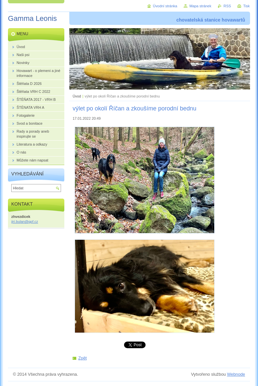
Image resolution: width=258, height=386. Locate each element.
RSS (227, 6)
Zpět (82, 357)
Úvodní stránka (165, 6)
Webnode (236, 374)
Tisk (246, 6)
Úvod (77, 96)
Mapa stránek (200, 6)
